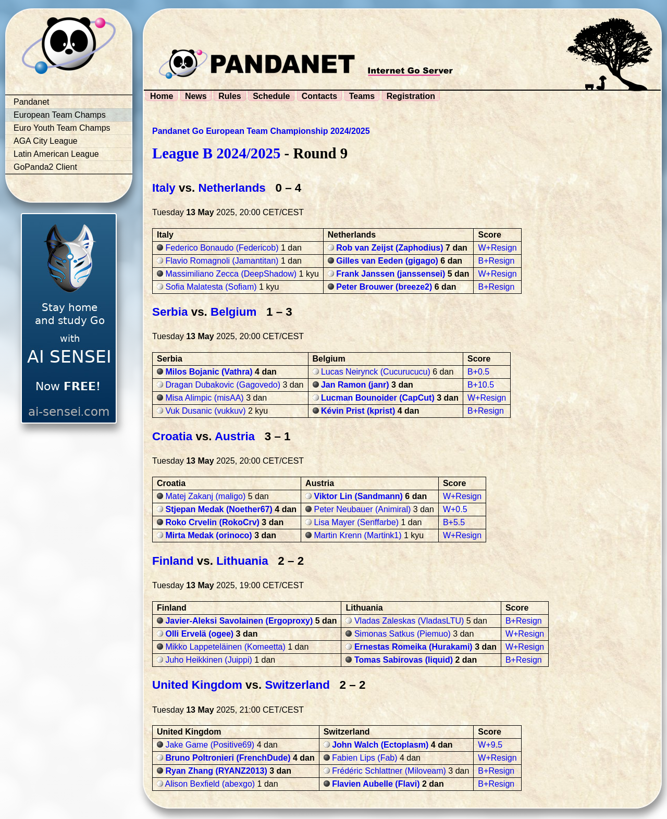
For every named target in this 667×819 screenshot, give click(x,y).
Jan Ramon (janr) (355, 384)
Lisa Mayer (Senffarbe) (356, 522)
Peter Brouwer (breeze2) (384, 286)
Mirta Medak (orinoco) (208, 535)
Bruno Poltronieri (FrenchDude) (227, 757)
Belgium (233, 311)
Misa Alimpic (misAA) (204, 397)
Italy (164, 187)
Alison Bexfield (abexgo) (210, 783)
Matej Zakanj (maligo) (205, 496)
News (196, 96)
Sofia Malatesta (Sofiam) (210, 286)
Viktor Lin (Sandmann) (358, 496)
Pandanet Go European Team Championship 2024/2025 (261, 131)
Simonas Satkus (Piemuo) (402, 633)
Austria (235, 436)
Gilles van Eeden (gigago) (387, 260)
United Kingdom (197, 684)
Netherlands (231, 187)
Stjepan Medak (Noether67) (218, 509)
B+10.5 (480, 384)
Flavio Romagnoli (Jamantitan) (221, 260)
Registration (411, 96)
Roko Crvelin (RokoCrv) (212, 522)
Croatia (172, 436)
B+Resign (496, 260)
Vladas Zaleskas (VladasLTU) (409, 620)
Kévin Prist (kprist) (358, 410)
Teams (362, 96)
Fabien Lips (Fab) (364, 757)
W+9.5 (490, 744)
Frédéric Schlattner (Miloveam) (389, 770)
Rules (229, 96)
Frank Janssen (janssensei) (390, 273)
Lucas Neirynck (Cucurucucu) (375, 371)
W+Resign (497, 247)
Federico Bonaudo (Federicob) (221, 247)
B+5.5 (454, 522)
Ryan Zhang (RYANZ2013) (216, 770)
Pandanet (32, 101)
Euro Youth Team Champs (62, 127)
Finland (173, 560)
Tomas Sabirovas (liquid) (403, 659)
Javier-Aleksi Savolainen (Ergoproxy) (239, 620)
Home (161, 96)
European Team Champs (60, 114)
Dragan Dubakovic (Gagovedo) (222, 384)
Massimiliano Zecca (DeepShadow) (231, 273)
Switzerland (297, 684)
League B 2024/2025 (216, 153)
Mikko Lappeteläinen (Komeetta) (225, 646)
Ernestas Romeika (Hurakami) (413, 646)
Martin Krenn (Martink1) (358, 535)
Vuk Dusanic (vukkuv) (205, 410)
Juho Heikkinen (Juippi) (208, 659)
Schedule (271, 96)
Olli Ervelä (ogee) (199, 633)
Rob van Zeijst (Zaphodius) (389, 247)
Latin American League (56, 154)
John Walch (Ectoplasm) (380, 744)
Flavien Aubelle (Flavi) (375, 783)
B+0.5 (478, 371)
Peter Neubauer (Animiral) (362, 509)
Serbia (170, 311)
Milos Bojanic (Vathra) (208, 371)
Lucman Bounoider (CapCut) (378, 397)
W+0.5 (455, 509)
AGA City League (46, 140)
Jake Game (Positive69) (209, 744)
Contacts (319, 96)
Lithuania (242, 560)
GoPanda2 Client (45, 167)
